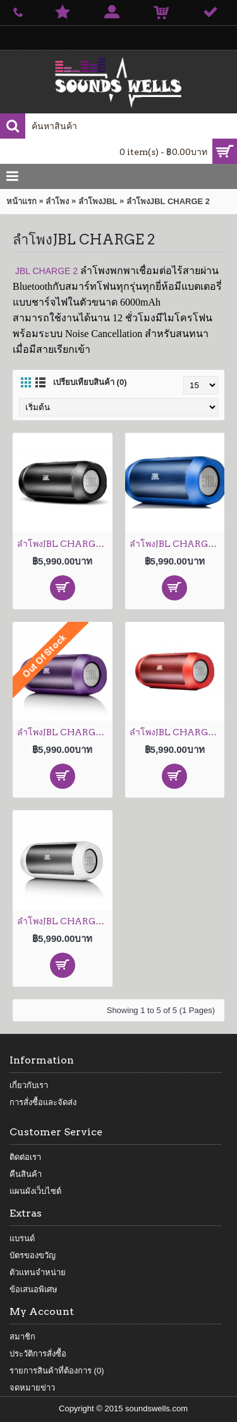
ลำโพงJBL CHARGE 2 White (64, 921)
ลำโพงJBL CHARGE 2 (168, 201)
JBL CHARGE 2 (46, 271)
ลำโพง (57, 201)
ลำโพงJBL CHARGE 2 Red (177, 732)
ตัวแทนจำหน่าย (37, 1272)
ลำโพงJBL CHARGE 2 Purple (64, 732)
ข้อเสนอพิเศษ (33, 1289)
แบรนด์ (22, 1238)
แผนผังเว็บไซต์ (35, 1191)
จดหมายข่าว (32, 1387)
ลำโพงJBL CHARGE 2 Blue (177, 544)
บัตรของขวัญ (32, 1255)
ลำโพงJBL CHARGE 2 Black (64, 544)
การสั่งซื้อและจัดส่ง (42, 1102)
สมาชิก (22, 1336)
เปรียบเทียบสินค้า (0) (90, 382)
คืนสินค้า (25, 1174)
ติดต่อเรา (25, 1157)
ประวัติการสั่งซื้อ (37, 1353)
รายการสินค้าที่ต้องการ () (56, 1370)
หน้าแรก (21, 201)
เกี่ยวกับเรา (28, 1085)
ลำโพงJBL (98, 201)
